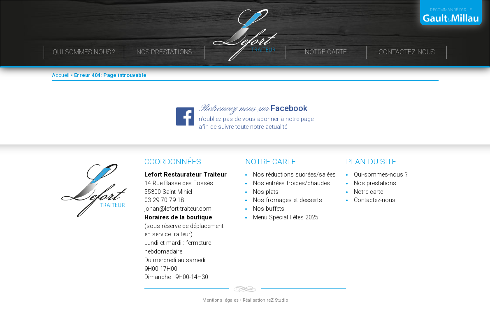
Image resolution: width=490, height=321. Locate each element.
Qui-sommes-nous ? (84, 52)
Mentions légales (220, 300)
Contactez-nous (406, 52)
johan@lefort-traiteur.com (177, 208)
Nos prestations (164, 52)
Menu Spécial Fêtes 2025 (285, 217)
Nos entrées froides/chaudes (291, 183)
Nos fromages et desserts (287, 200)
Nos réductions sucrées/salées (294, 174)
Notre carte (326, 52)
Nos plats (266, 191)
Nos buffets (268, 208)
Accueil (61, 75)
